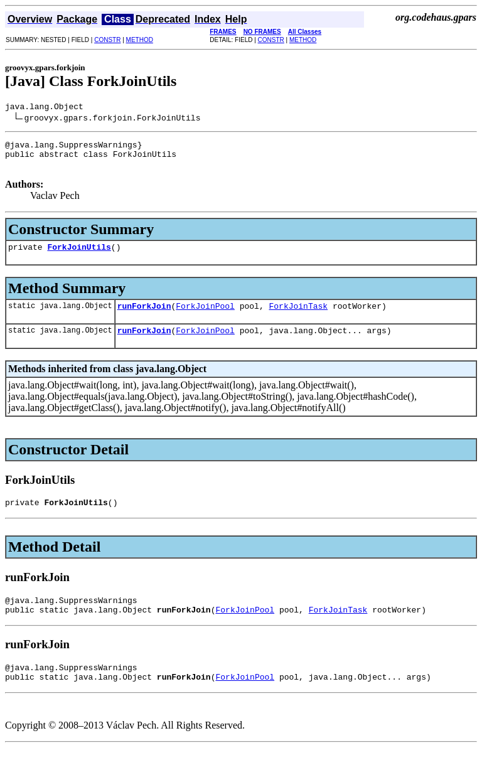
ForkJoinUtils (78, 256)
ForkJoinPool (205, 317)
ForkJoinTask (298, 317)
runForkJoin (144, 317)
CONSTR (107, 39)
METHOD (139, 39)
